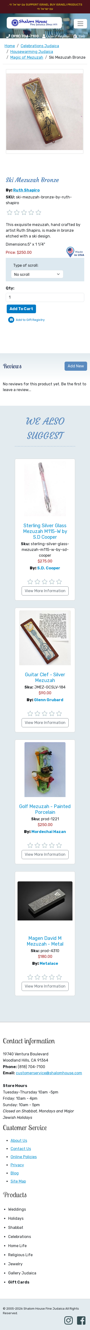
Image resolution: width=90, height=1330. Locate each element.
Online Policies (24, 1157)
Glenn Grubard (48, 700)
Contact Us (21, 1148)
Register (64, 36)
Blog (15, 1173)
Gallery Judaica (22, 1273)
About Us (19, 1140)
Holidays (16, 1218)
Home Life (17, 1245)
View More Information (45, 591)
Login (48, 36)
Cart (79, 36)
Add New (76, 366)
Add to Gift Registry (30, 320)
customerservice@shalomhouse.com (49, 1073)
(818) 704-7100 (25, 36)
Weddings (17, 1209)
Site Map (18, 1181)
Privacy (17, 1165)
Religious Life (20, 1255)
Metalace (49, 963)
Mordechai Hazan (48, 831)
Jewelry (15, 1264)
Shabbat (15, 1227)
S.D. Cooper (48, 568)
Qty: (10, 288)
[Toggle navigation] (80, 24)
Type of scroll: (25, 265)
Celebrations (19, 1236)
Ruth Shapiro (26, 190)
